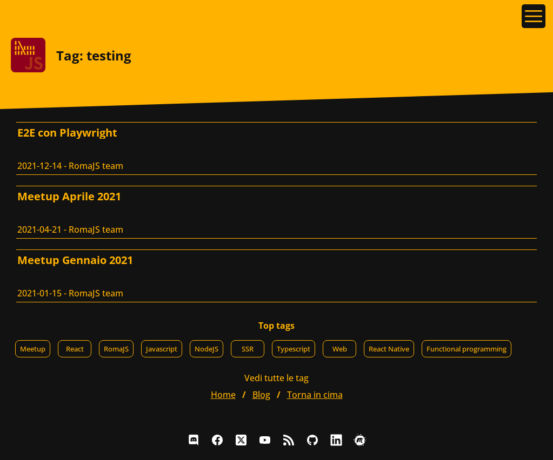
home (223, 395)
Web (339, 349)
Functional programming (467, 349)
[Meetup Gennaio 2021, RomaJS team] (276, 275)
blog (261, 395)
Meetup (32, 349)
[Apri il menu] (533, 16)
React (75, 349)
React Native (389, 349)
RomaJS (116, 349)
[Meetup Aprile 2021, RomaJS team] (276, 212)
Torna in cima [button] (315, 395)
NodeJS (206, 349)
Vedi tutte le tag (276, 378)
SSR (248, 349)
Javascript (161, 349)
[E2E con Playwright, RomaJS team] (276, 148)
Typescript (293, 349)
